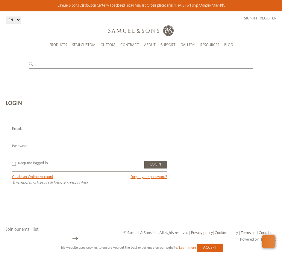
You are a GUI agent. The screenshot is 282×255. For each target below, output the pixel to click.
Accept (210, 248)
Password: (20, 146)
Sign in (250, 18)
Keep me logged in (30, 163)
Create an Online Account (32, 177)
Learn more (187, 247)
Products (58, 45)
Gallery (188, 45)
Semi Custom (83, 45)
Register (268, 18)
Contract (129, 45)
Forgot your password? (149, 177)
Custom (108, 45)
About (150, 45)
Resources (209, 45)
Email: (17, 129)
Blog (228, 45)
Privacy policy (202, 233)
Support (168, 45)
